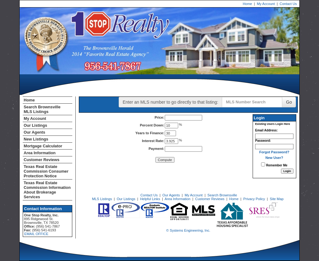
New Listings (36, 139)
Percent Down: (152, 125)
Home (247, 4)
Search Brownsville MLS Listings (42, 109)
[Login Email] (274, 136)
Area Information (39, 152)
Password (262, 140)
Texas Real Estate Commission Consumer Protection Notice (46, 171)
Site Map (276, 199)
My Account (266, 4)
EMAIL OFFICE (36, 234)
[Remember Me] (263, 164)
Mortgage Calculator (43, 146)
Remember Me (274, 164)
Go (289, 102)
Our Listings (35, 125)
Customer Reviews (42, 159)
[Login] (287, 171)
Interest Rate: (153, 141)
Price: (159, 117)
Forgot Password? (274, 152)
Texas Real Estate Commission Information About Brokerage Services (47, 189)
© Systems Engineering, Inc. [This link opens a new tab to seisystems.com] (188, 230)
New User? (274, 158)
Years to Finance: (150, 133)
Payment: (156, 148)
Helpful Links (150, 199)
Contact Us (288, 4)
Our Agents (34, 132)
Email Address (266, 130)
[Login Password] (274, 146)
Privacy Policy (254, 199)
